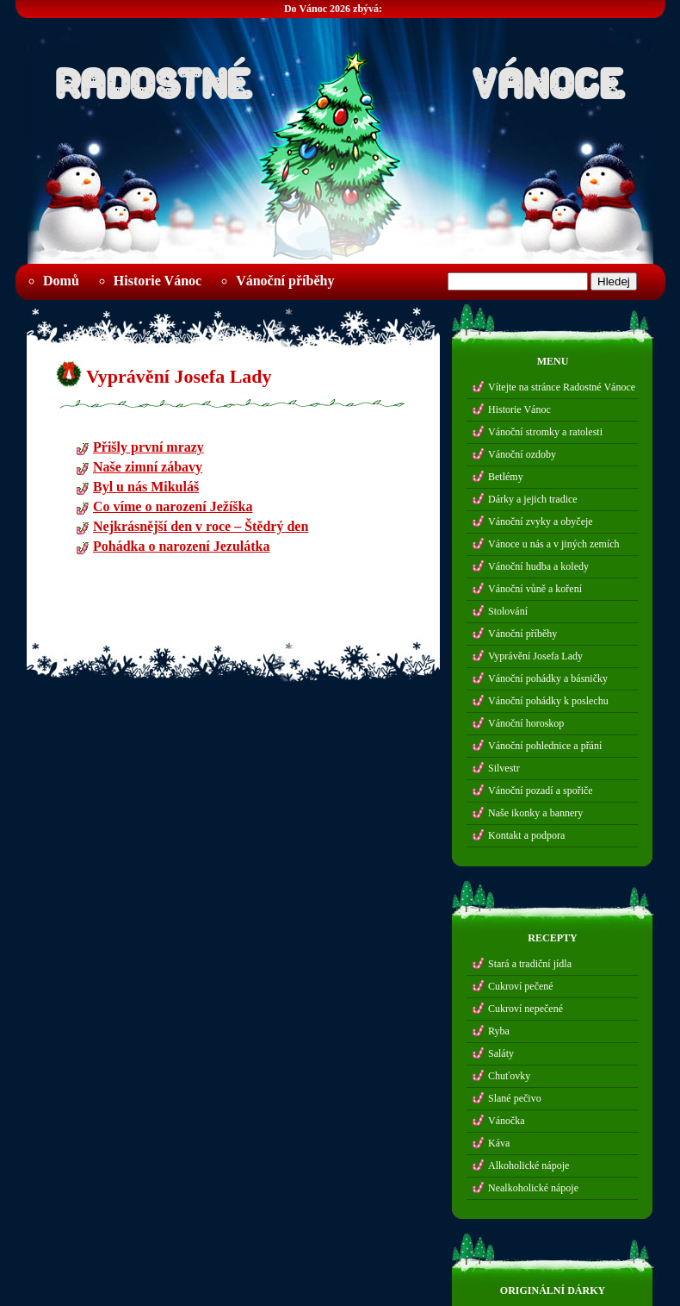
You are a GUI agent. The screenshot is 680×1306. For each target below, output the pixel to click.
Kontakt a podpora (526, 835)
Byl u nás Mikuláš (146, 489)
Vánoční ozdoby (522, 454)
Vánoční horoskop (526, 723)
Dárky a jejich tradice (533, 499)
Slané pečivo (514, 1098)
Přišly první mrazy (148, 449)
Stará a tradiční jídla (530, 964)
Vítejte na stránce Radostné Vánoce (561, 387)
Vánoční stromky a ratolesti (545, 432)
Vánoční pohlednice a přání (545, 746)
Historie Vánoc (157, 280)
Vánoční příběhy (285, 280)
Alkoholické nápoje (528, 1165)
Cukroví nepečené (525, 1009)
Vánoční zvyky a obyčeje (540, 522)
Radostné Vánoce (340, 78)
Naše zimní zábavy (147, 469)
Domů (61, 280)
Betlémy (505, 477)
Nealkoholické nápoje (533, 1188)
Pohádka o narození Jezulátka (181, 548)
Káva (499, 1143)
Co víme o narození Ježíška (172, 509)
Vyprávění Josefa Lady (179, 376)
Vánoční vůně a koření (535, 589)
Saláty (501, 1053)
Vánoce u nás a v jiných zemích (554, 544)
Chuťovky (509, 1076)
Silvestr (504, 768)
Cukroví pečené (520, 986)
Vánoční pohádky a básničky (548, 678)
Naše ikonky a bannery (535, 813)
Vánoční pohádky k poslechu (548, 701)
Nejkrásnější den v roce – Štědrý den (200, 529)
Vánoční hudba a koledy (538, 566)
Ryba (499, 1031)
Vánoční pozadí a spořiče (540, 790)
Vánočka (506, 1121)
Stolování (508, 611)
